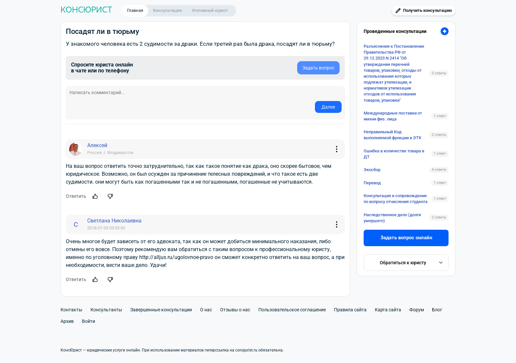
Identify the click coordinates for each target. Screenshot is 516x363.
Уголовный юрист (210, 10)
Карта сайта (388, 309)
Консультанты (106, 309)
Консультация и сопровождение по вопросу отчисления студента (395, 198)
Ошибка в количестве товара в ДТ (394, 153)
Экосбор (372, 169)
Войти (88, 321)
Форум (416, 309)
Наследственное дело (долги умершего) (392, 217)
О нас (206, 309)
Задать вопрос (318, 67)
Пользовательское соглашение (292, 309)
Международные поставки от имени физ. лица (393, 116)
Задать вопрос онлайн (406, 238)
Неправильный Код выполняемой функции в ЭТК (392, 134)
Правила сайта (350, 309)
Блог (437, 309)
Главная (135, 10)
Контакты (71, 309)
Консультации (167, 10)
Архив (67, 321)
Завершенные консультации (161, 309)
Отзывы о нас (235, 309)
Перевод (372, 182)
